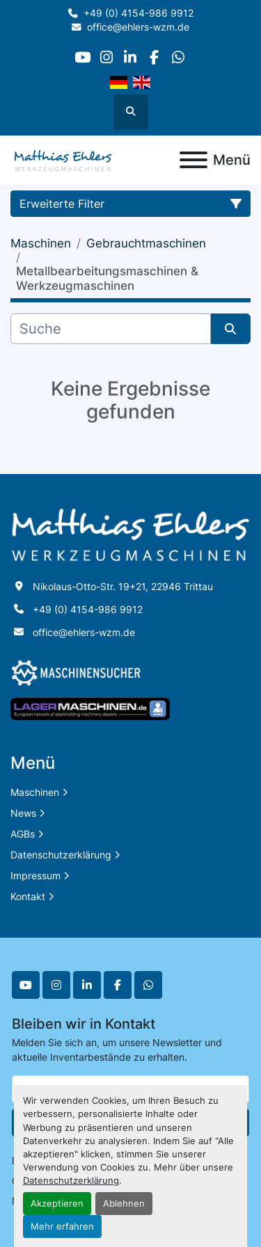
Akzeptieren (57, 1203)
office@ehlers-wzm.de (138, 27)
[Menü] (193, 160)
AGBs (22, 834)
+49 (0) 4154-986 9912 (138, 13)
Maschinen (34, 792)
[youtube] (82, 57)
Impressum (35, 875)
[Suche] (110, 328)
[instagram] (106, 57)
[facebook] (154, 57)
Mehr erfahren (62, 1226)
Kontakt (27, 896)
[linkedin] (129, 57)
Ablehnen (124, 1203)
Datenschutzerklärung (71, 1180)
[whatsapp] (177, 57)
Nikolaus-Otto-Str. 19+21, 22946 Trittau (123, 586)
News (23, 813)
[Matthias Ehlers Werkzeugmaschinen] (130, 534)
